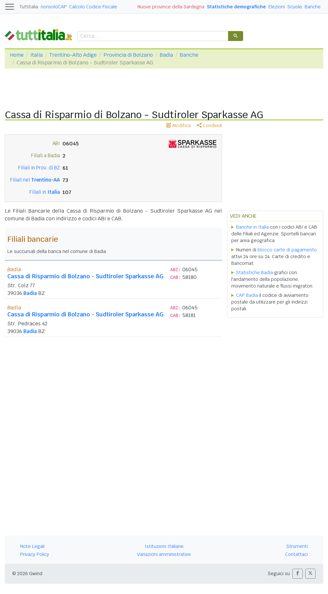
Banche (313, 7)
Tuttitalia (29, 7)
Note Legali (32, 546)
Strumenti (297, 546)
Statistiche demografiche (236, 7)
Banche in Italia (252, 227)
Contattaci (296, 554)
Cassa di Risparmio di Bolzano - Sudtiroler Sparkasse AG (85, 276)
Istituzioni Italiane (164, 546)
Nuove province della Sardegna (170, 7)
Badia (166, 55)
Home (17, 55)
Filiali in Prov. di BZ (39, 168)
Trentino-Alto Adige (73, 55)
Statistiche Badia (254, 272)
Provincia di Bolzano (128, 55)
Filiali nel (35, 180)
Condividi (209, 125)
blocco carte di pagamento (287, 250)
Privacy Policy (34, 554)
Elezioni (276, 7)
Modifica (179, 125)
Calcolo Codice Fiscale (93, 7)
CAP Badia (247, 295)
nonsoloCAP (54, 7)
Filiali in (44, 192)
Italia (36, 55)
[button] (297, 574)
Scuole (294, 7)
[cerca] (152, 36)
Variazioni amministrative (164, 554)
